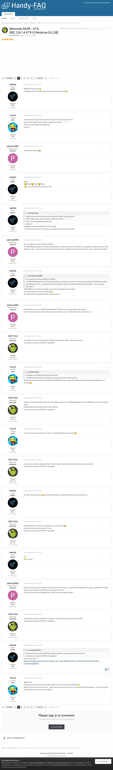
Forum (4, 18)
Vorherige (9, 78)
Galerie (12, 18)
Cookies (80, 763)
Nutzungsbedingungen (36, 763)
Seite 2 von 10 (54, 78)
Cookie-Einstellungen (60, 765)
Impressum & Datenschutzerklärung (52, 753)
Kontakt (70, 753)
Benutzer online (24, 18)
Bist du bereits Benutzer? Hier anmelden (97, 3)
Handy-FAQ (8, 14)
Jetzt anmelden (56, 727)
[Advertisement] (56, 59)
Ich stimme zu (103, 761)
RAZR (34, 35)
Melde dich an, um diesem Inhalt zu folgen (76, 28)
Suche (35, 18)
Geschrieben (33, 84)
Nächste (40, 78)
